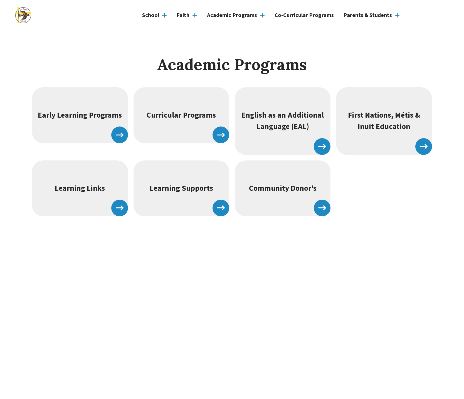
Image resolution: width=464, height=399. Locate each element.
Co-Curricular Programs (304, 15)
